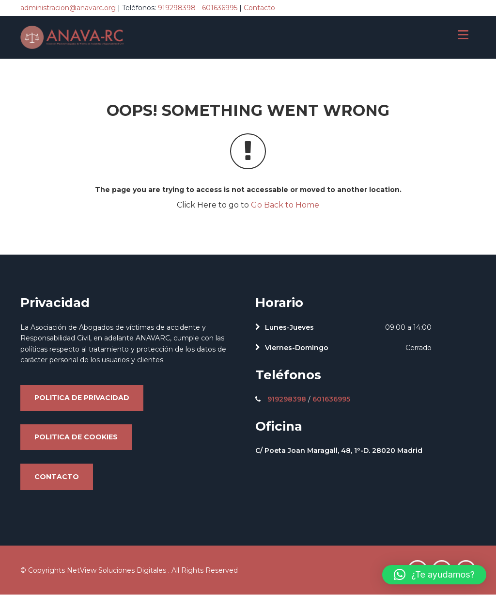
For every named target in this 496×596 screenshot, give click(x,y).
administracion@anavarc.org (68, 7)
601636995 (219, 7)
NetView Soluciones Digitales (117, 571)
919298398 (177, 7)
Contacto (259, 7)
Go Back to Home (285, 204)
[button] (434, 574)
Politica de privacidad (82, 398)
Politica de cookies (76, 438)
